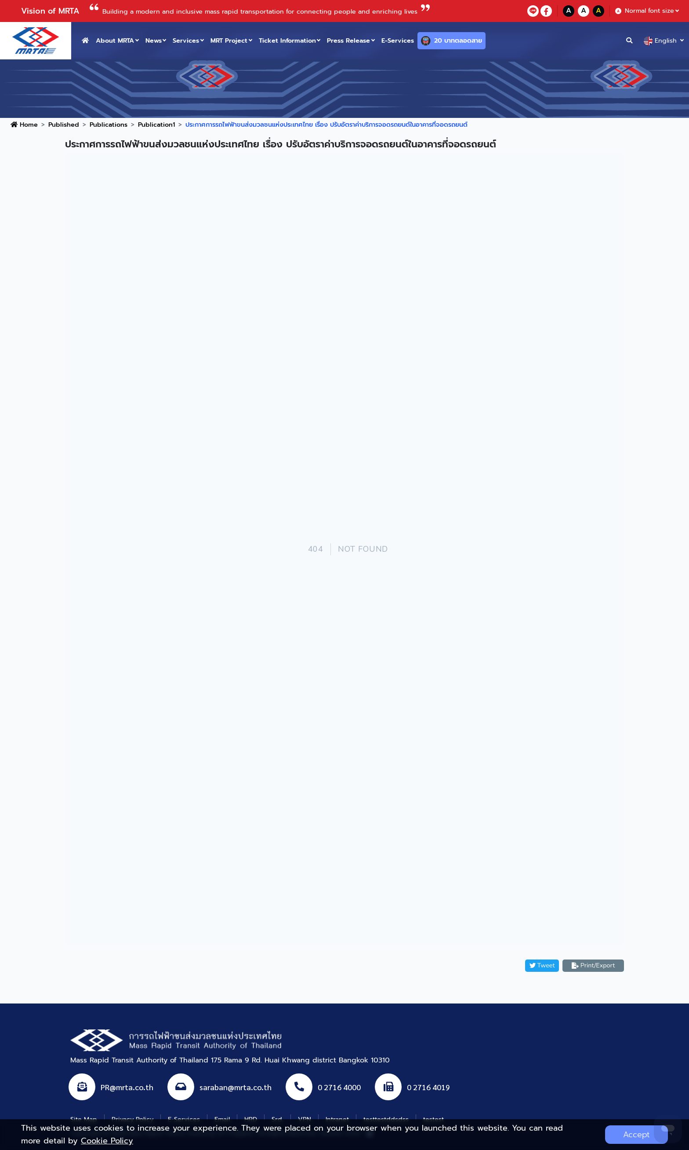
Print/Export (593, 965)
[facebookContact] (546, 11)
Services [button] (186, 40)
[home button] (85, 40)
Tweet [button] (542, 965)
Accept (636, 1134)
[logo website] (35, 40)
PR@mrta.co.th (127, 1087)
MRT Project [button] (228, 40)
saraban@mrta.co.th (235, 1087)
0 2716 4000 (339, 1087)
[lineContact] (533, 11)
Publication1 (156, 124)
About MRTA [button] (115, 40)
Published (63, 124)
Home (24, 124)
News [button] (153, 40)
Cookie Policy (107, 1141)
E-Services (397, 40)
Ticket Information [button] (287, 40)
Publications (108, 124)
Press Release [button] (348, 40)
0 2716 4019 (428, 1087)
